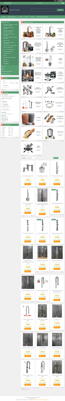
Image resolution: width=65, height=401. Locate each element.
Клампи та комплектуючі (59, 88)
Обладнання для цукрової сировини (60, 30)
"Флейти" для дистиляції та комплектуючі (37, 73)
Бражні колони (60, 59)
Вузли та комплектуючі (37, 88)
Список (61, 157)
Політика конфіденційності (44, 399)
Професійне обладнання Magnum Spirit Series (38, 59)
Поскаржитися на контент (33, 399)
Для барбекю (38, 146)
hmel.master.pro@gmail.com (7, 113)
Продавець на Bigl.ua (33, 398)
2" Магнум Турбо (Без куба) (42, 290)
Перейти (38, 35)
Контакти (32, 16)
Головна (4, 16)
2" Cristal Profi (42, 347)
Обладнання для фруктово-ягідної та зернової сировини (38, 30)
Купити (28, 184)
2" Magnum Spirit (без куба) (57, 203)
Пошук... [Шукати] (60, 9)
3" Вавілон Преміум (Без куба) (57, 376)
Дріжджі (38, 132)
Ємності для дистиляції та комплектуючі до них (37, 44)
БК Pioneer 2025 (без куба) (57, 175)
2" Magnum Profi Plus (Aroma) (28, 347)
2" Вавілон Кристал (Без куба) (28, 320)
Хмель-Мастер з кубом (42, 175)
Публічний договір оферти (42, 16)
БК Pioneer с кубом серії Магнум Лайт (28, 204)
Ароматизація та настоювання (60, 117)
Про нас (21, 16)
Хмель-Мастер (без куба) (27, 175)
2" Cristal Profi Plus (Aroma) (57, 347)
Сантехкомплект (59, 102)
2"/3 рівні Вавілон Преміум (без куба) (42, 320)
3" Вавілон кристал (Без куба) (28, 376)
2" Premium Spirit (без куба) (57, 233)
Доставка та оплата (6, 73)
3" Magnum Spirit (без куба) (42, 260)
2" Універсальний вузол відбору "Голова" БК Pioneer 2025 (42, 204)
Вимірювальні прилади (38, 103)
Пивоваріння (60, 132)
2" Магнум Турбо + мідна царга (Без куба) (57, 291)
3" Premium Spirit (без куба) (28, 290)
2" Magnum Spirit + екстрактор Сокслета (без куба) (27, 262)
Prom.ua (38, 397)
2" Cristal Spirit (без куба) (42, 233)
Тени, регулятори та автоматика (60, 74)
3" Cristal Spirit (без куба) (57, 260)
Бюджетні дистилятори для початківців (60, 44)
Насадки (38, 117)
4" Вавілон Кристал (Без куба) (42, 376)
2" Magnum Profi (57, 319)
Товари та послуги (12, 16)
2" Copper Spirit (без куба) (27, 233)
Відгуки (26, 16)
